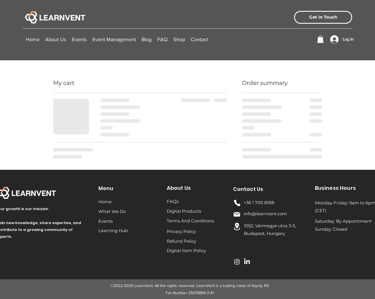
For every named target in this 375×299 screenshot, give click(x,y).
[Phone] (237, 203)
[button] (79, 39)
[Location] (237, 226)
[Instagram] (237, 261)
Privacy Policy (181, 231)
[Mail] (237, 214)
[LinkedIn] (247, 261)
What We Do (112, 211)
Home (105, 201)
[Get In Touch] (323, 17)
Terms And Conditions (190, 221)
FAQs (172, 201)
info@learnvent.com (265, 213)
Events (105, 221)
